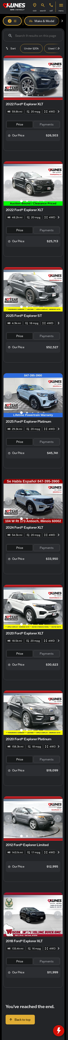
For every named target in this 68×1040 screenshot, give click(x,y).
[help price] (9, 135)
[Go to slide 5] (44, 95)
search (43, 10)
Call (51, 10)
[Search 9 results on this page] (33, 35)
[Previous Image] (8, 77)
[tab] (20, 124)
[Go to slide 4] (38, 95)
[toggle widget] (58, 1030)
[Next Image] (62, 21)
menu (61, 10)
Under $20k (31, 48)
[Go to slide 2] (27, 95)
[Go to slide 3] (32, 95)
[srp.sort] (11, 48)
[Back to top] (20, 1019)
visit (35, 10)
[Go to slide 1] (21, 95)
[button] (34, 6)
